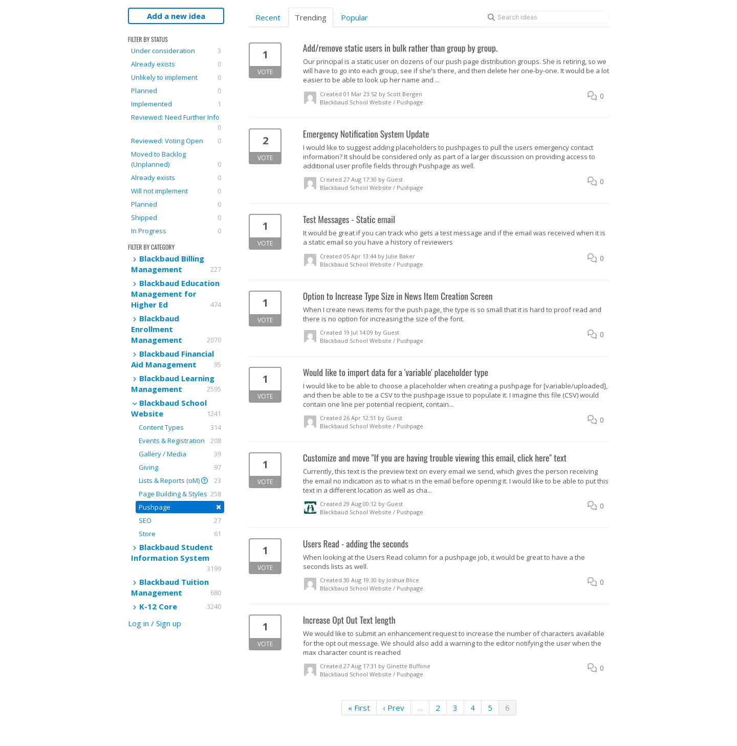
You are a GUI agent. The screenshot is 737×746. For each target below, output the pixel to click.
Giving (180, 467)
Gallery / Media (180, 454)
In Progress (176, 231)
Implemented (176, 104)
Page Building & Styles (180, 494)
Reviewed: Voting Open (176, 141)
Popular (354, 17)
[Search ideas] (546, 17)
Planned (176, 90)
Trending (311, 17)
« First (359, 708)
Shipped (176, 217)
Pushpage (180, 507)
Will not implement (176, 191)
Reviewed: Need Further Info (176, 123)
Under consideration (176, 51)
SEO (180, 520)
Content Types (180, 427)
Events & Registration (180, 440)
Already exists (176, 64)
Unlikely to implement (176, 77)
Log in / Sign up (154, 623)
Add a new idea (176, 16)
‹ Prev (393, 708)
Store (180, 534)
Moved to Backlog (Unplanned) (176, 159)
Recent (267, 17)
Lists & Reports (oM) (180, 480)
